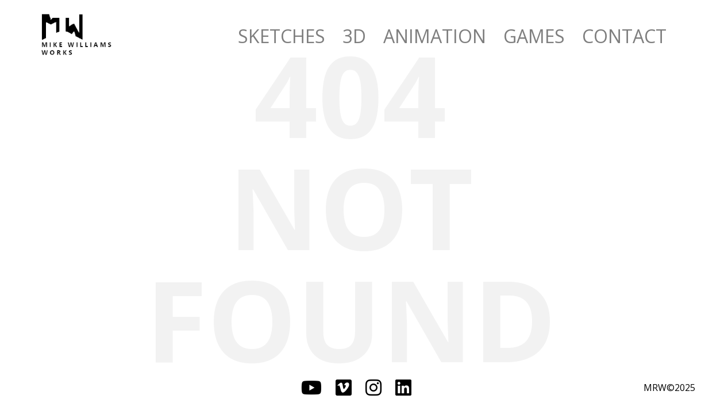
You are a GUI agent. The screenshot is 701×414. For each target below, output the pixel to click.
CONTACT (624, 36)
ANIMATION (434, 36)
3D (354, 36)
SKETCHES (281, 36)
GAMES (534, 36)
